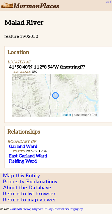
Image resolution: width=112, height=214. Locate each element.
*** (108, 3)
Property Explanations (30, 182)
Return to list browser (29, 194)
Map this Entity (21, 176)
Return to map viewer (29, 200)
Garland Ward (23, 146)
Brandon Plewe (20, 209)
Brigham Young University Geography (57, 209)
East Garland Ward (28, 156)
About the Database (27, 188)
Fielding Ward (22, 161)
